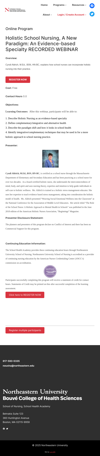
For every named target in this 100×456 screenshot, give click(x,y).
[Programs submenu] (65, 5)
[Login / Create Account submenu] (85, 14)
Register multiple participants (25, 330)
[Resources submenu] (85, 5)
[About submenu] (51, 14)
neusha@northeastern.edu (18, 365)
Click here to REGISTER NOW (25, 295)
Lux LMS (52, 452)
